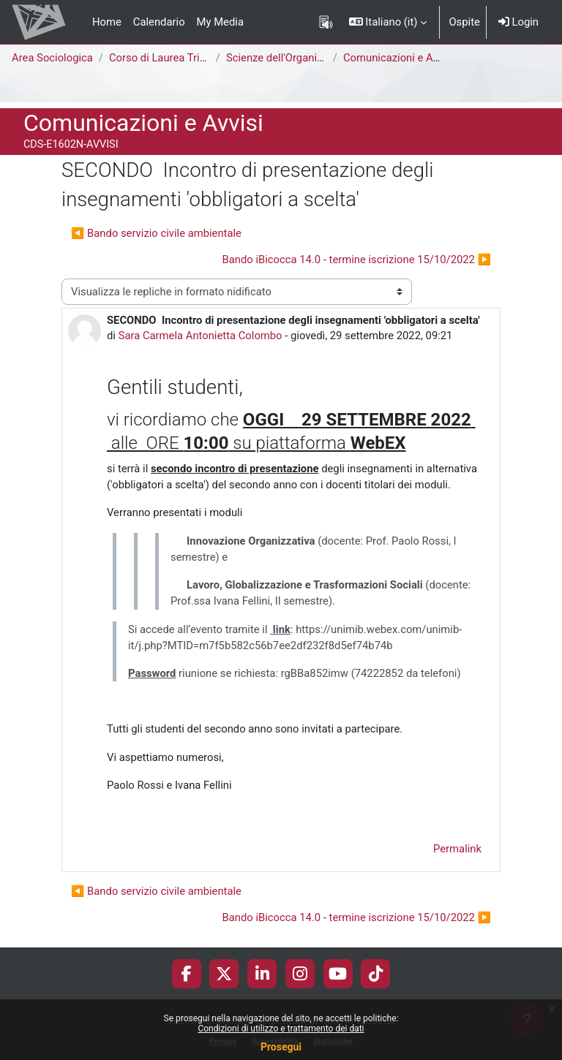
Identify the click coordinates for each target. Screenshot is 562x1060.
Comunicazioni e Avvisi (398, 57)
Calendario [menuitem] (159, 22)
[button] (388, 22)
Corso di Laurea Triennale (170, 57)
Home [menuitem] (106, 22)
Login (518, 22)
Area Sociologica (52, 57)
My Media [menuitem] (220, 22)
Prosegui (281, 1047)
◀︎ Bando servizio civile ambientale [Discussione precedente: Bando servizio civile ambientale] (156, 233)
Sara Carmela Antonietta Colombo (200, 335)
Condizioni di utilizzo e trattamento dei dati (281, 1028)
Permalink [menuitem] (457, 848)
